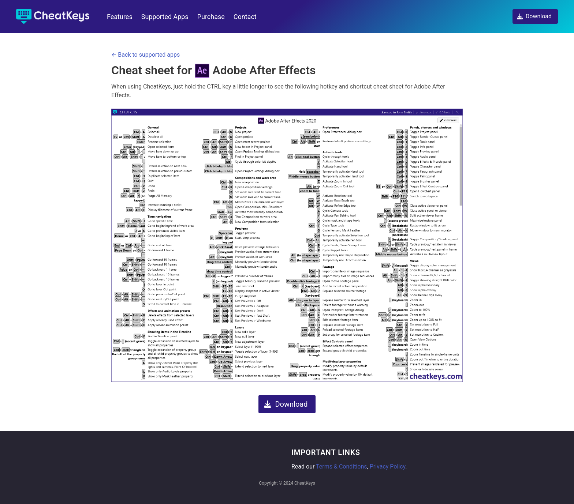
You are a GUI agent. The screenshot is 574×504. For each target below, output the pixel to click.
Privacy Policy (388, 466)
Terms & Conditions (341, 466)
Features (120, 16)
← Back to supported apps (145, 54)
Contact (245, 16)
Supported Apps (165, 16)
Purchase (211, 16)
